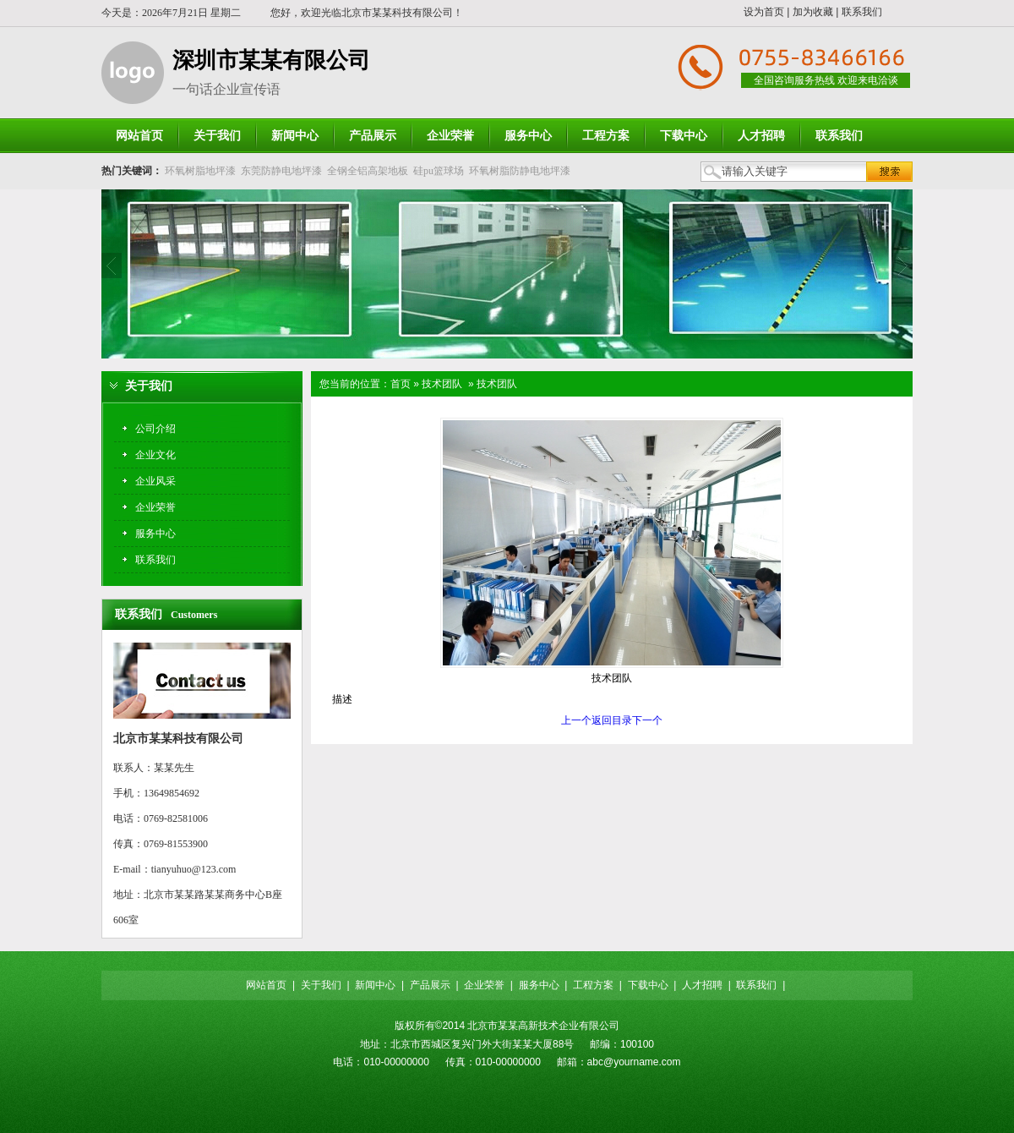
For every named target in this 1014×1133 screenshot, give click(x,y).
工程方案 (593, 985)
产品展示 (430, 985)
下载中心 (648, 985)
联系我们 (862, 12)
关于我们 (321, 985)
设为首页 (764, 12)
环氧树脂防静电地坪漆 (519, 171)
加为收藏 (813, 12)
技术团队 (442, 384)
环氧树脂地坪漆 (200, 171)
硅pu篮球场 (438, 171)
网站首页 (266, 985)
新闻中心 (375, 985)
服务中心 (539, 985)
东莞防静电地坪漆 (281, 171)
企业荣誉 (484, 985)
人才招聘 (702, 985)
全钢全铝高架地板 (367, 171)
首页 (400, 384)
